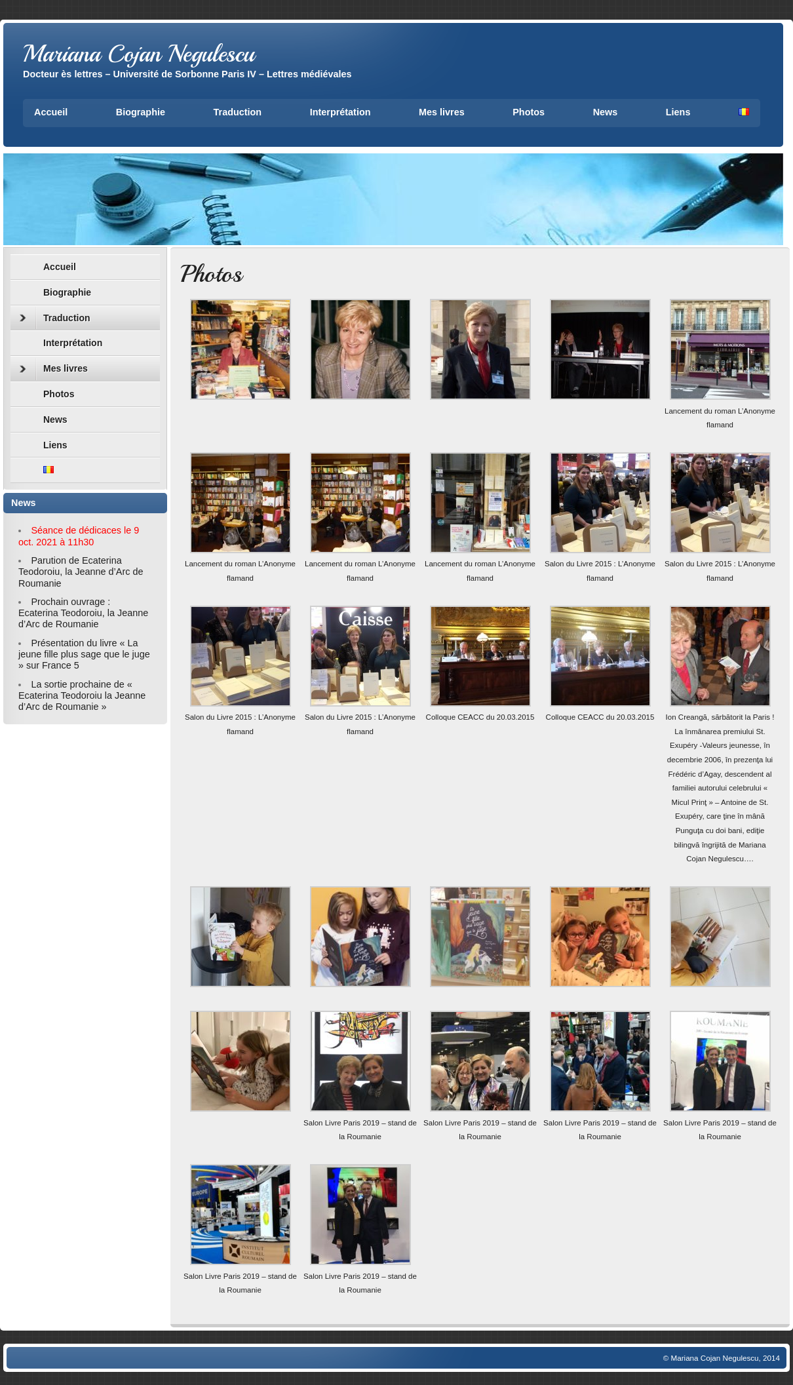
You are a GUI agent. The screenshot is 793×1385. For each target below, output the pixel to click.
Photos (529, 112)
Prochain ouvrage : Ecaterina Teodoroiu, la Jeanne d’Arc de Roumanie (83, 613)
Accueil (51, 112)
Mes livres (442, 112)
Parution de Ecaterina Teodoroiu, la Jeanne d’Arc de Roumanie (80, 572)
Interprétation (340, 112)
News (605, 112)
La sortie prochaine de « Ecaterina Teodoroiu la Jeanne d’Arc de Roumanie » (81, 695)
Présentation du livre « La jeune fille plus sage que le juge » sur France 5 (84, 654)
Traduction (238, 112)
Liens (678, 112)
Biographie (140, 112)
